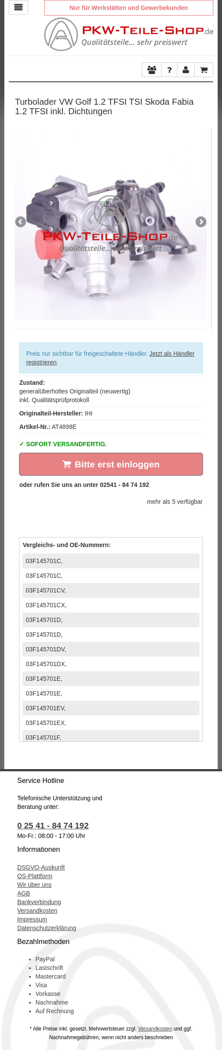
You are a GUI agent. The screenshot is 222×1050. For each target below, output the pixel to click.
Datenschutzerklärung (46, 927)
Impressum (32, 919)
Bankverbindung (39, 902)
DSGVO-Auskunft (41, 867)
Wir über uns (34, 884)
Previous (21, 222)
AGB (23, 893)
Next (200, 222)
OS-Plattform (34, 876)
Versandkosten (37, 910)
